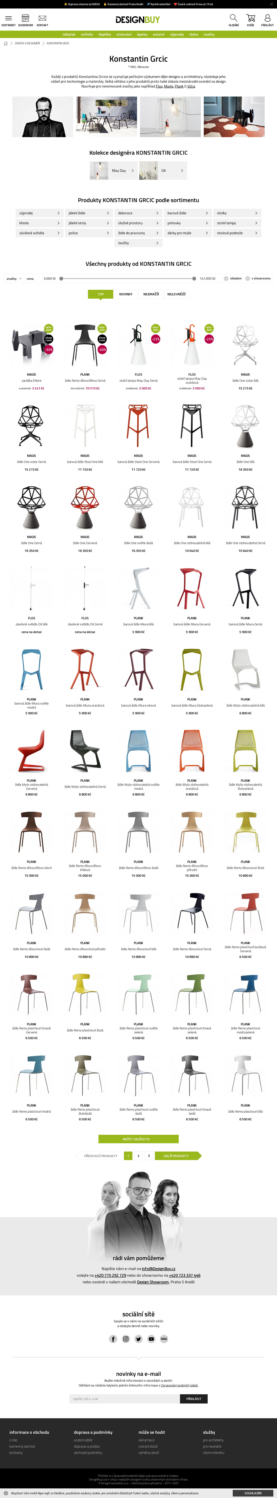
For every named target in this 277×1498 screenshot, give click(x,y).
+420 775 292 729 (110, 1275)
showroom (25, 25)
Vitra (191, 86)
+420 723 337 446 (184, 1275)
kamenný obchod (22, 1446)
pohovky (174, 223)
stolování (124, 34)
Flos (159, 86)
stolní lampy (226, 223)
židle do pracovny (131, 233)
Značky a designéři (27, 43)
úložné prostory (130, 223)
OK (152, 170)
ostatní (159, 34)
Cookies (173, 1476)
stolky (222, 213)
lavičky (123, 243)
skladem (236, 278)
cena (30, 278)
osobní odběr (83, 1440)
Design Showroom (153, 1282)
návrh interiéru (213, 1452)
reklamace (146, 1440)
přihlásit (267, 25)
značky (209, 34)
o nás (13, 1440)
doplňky (104, 34)
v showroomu (261, 278)
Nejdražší (151, 294)
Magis (168, 86)
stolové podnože (230, 233)
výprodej (177, 34)
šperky (142, 34)
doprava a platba (87, 1446)
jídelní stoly (77, 223)
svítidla (87, 34)
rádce (193, 34)
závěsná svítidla (31, 233)
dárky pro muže (179, 233)
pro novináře (212, 1446)
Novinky (125, 294)
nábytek (69, 34)
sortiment (8, 25)
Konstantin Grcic (58, 43)
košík (250, 21)
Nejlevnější (176, 294)
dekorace (125, 213)
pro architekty (213, 1440)
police (73, 233)
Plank (179, 86)
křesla (24, 223)
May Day (108, 170)
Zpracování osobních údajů (179, 1385)
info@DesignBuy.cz (158, 1268)
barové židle (177, 213)
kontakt (42, 25)
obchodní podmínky (88, 1452)
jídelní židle (77, 213)
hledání (234, 25)
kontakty (16, 1452)
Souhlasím (253, 1493)
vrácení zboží (147, 1446)
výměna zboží (148, 1452)
